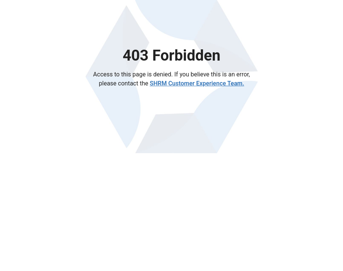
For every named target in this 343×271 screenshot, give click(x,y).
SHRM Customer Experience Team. (197, 83)
